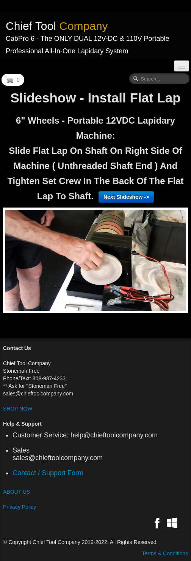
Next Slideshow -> (126, 197)
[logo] (95, 35)
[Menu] (181, 65)
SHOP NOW (18, 409)
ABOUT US (16, 492)
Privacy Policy (19, 507)
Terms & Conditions (165, 553)
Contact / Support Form (50, 473)
